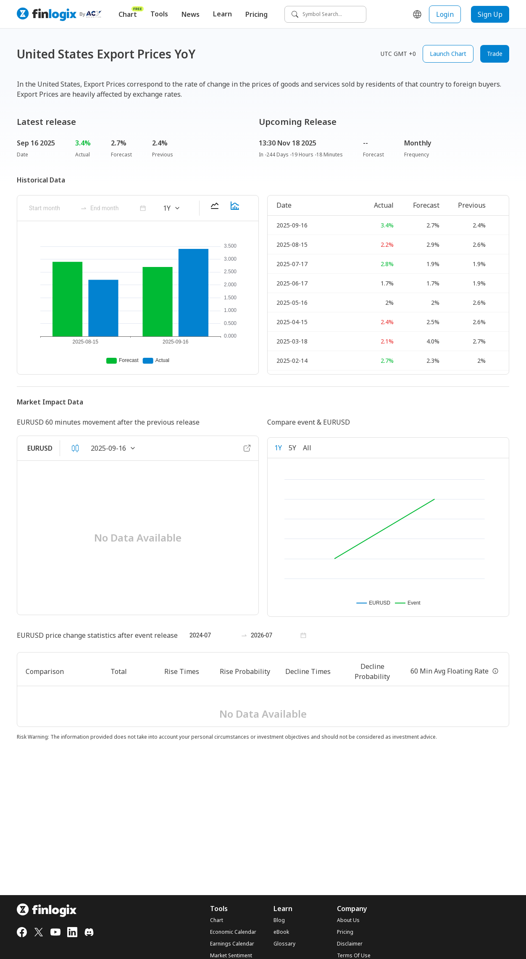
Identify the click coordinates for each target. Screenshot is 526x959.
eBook (281, 932)
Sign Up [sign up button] (490, 14)
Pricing (256, 14)
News (190, 14)
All (307, 447)
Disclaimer (350, 944)
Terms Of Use (354, 955)
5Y (292, 447)
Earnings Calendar (232, 944)
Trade (494, 54)
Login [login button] (445, 14)
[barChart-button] (235, 208)
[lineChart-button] (215, 208)
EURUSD (40, 448)
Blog (279, 920)
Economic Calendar (233, 932)
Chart (131, 12)
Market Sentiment (231, 955)
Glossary (284, 944)
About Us (348, 920)
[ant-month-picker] (53, 208)
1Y (278, 447)
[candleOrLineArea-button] (75, 448)
